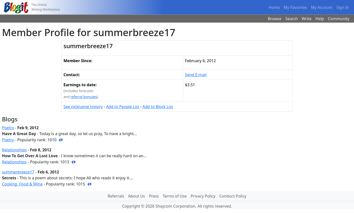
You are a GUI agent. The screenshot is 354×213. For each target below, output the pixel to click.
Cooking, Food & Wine (22, 184)
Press (154, 196)
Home (274, 7)
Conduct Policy (232, 196)
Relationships (14, 150)
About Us (136, 196)
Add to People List (122, 106)
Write (307, 18)
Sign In (342, 7)
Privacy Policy (202, 196)
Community (339, 18)
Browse (274, 18)
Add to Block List (157, 106)
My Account (321, 7)
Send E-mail (196, 74)
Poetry (8, 127)
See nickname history (83, 106)
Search (291, 18)
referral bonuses (84, 96)
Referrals (116, 196)
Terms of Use (175, 196)
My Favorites (295, 7)
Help (320, 18)
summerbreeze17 (18, 172)
